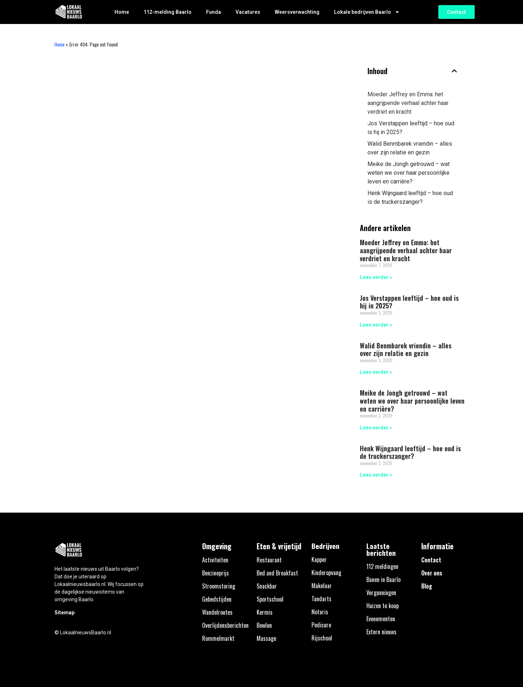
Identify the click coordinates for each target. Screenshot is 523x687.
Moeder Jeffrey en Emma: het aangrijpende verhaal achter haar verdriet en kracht (407, 103)
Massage (266, 638)
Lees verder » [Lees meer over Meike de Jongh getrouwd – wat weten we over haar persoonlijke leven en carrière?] (376, 428)
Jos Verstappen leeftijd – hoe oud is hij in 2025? (410, 128)
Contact (431, 559)
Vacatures (248, 12)
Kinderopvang (326, 572)
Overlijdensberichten (225, 625)
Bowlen (264, 625)
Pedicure (321, 625)
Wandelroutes (217, 612)
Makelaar (321, 585)
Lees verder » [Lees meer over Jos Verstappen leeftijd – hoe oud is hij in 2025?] (376, 325)
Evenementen (380, 618)
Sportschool (270, 599)
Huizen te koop (382, 605)
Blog (426, 586)
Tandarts (321, 598)
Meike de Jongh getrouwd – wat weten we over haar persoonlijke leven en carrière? (408, 173)
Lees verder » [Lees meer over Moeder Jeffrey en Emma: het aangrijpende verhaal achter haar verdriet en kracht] (376, 277)
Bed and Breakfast (277, 573)
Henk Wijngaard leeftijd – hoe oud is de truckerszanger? (410, 197)
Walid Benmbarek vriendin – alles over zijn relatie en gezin (409, 148)
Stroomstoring (218, 586)
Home (121, 12)
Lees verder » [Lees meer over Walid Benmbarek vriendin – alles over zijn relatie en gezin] (376, 372)
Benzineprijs (215, 573)
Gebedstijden (217, 599)
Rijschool (321, 638)
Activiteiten (215, 559)
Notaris (319, 611)
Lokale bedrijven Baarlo (367, 12)
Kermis (265, 612)
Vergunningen (381, 592)
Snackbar (267, 586)
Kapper (319, 559)
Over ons (431, 573)
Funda (213, 12)
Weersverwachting (297, 12)
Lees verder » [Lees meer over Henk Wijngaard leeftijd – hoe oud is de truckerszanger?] (376, 475)
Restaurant (269, 559)
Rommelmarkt (218, 638)
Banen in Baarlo (383, 579)
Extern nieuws (381, 631)
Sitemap (65, 612)
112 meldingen (382, 566)
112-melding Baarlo (168, 12)
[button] (454, 71)
